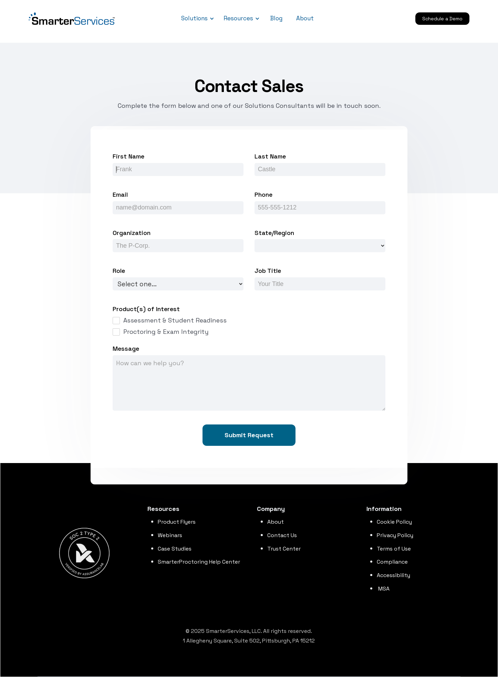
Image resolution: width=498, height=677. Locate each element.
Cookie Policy (394, 521)
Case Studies (174, 548)
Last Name (270, 156)
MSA (383, 588)
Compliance (392, 561)
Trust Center (284, 548)
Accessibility (393, 575)
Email (120, 194)
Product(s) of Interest (146, 309)
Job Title (268, 271)
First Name (128, 156)
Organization (132, 233)
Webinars (170, 535)
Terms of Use (394, 548)
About (305, 18)
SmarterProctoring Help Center (199, 561)
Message (126, 348)
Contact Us (282, 535)
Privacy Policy (395, 535)
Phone (263, 194)
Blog (276, 18)
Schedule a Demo (442, 19)
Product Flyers (177, 521)
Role (119, 271)
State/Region (274, 233)
